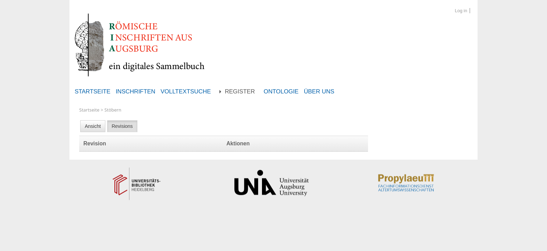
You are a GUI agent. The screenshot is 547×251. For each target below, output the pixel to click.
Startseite (93, 91)
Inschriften (136, 91)
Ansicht (93, 126)
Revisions (122, 126)
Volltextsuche (185, 91)
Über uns (319, 91)
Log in (461, 10)
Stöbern (112, 110)
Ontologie (281, 91)
